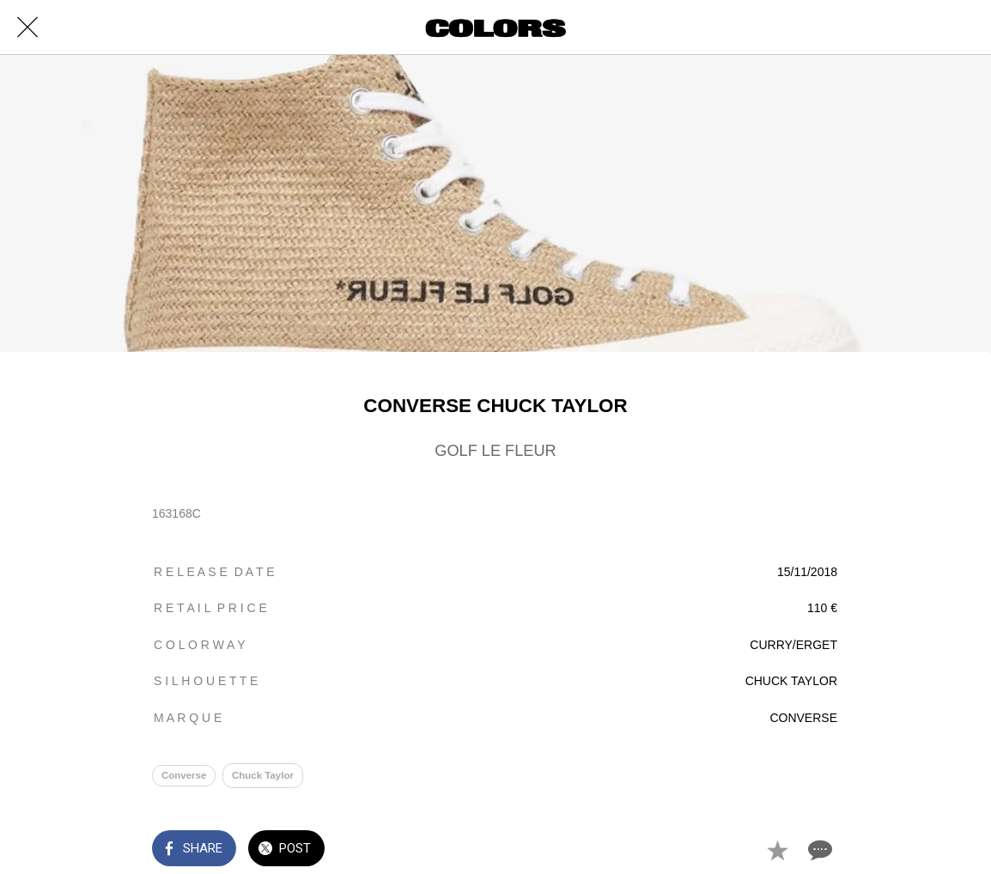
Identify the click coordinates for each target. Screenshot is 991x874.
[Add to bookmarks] (777, 850)
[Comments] (818, 850)
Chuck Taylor (263, 775)
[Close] (27, 27)
